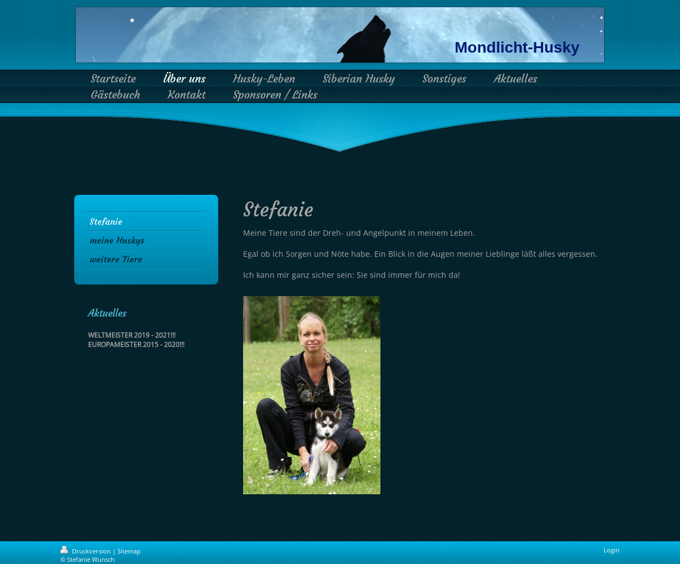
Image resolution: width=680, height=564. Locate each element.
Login (612, 550)
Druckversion (86, 551)
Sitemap (129, 551)
